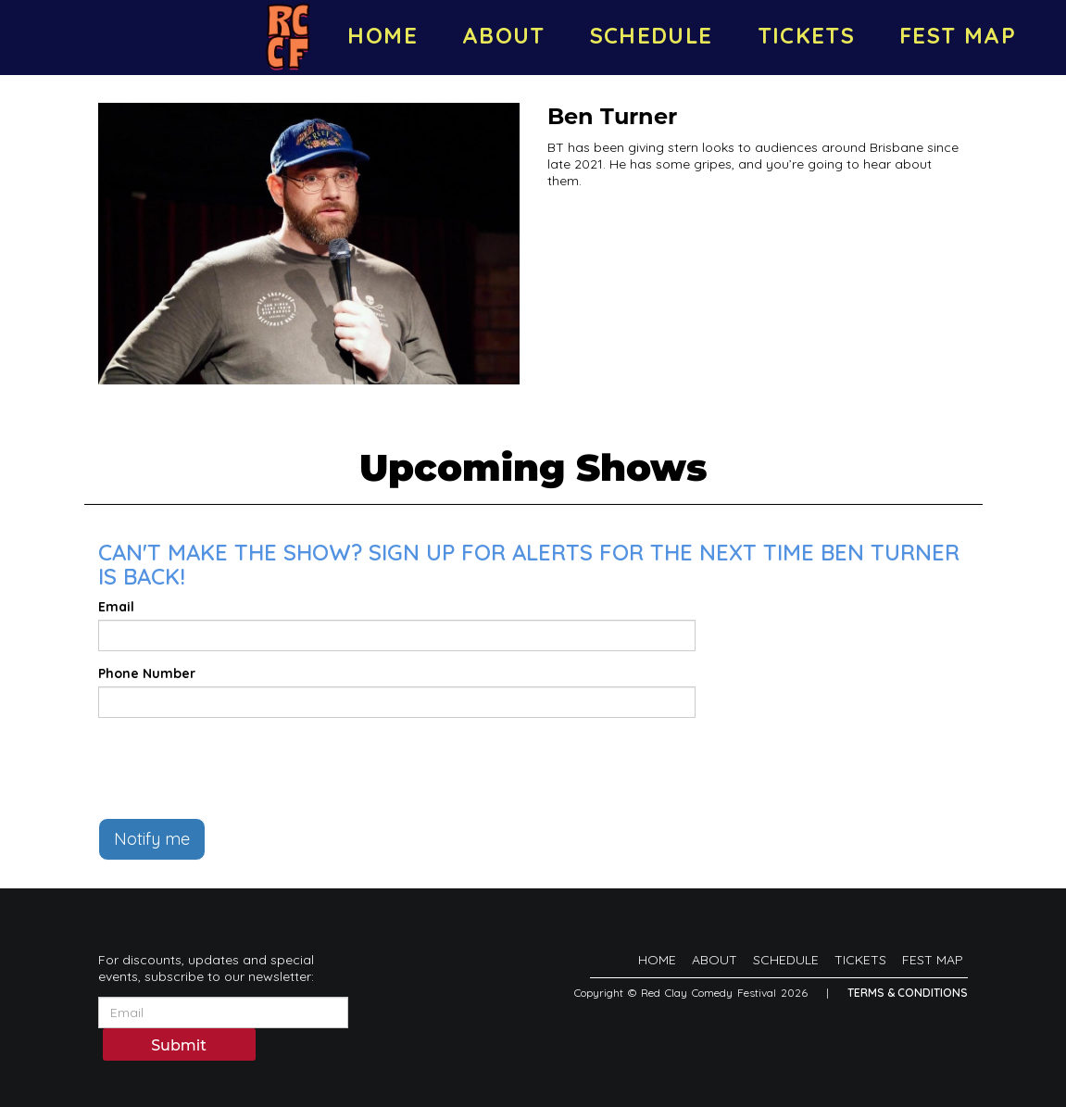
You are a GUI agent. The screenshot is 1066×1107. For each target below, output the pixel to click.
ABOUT (504, 35)
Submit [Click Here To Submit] (179, 1045)
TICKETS (807, 35)
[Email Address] (223, 1012)
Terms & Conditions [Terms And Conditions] (907, 993)
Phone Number (146, 673)
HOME (382, 35)
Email (116, 606)
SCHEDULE (651, 35)
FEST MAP (957, 35)
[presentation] (239, 768)
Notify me (152, 838)
